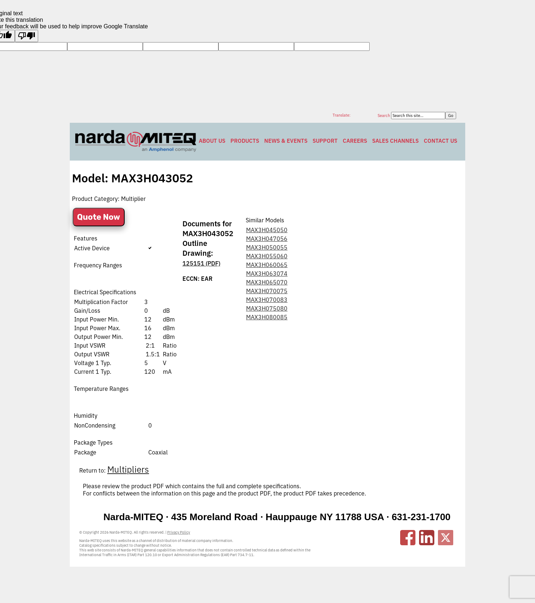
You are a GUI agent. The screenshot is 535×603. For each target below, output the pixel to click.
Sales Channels (395, 140)
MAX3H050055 (266, 247)
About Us (212, 140)
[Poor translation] (26, 36)
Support (325, 140)
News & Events (285, 140)
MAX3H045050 (266, 230)
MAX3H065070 (266, 282)
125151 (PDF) (201, 263)
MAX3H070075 (266, 291)
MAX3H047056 (266, 238)
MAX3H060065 (266, 264)
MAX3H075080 (266, 308)
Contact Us (440, 140)
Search (384, 115)
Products (244, 140)
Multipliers (128, 469)
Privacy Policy (178, 532)
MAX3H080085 (266, 317)
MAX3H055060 (266, 256)
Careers (355, 140)
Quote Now (98, 217)
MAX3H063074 (266, 273)
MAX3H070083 (266, 299)
